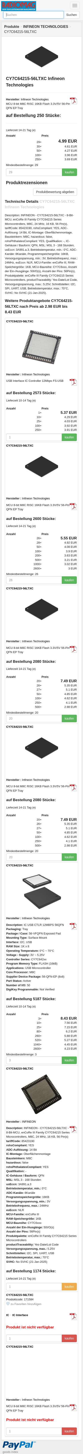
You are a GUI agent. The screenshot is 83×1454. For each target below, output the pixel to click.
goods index (10, 1452)
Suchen (71, 15)
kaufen (69, 172)
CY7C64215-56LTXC (19, 321)
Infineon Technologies (35, 99)
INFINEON (29, 1121)
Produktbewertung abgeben (55, 192)
